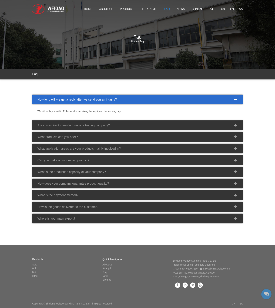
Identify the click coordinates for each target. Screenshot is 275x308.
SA (241, 9)
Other (35, 276)
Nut (34, 272)
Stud (34, 264)
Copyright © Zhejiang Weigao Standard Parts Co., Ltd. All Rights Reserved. (72, 303)
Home (88, 9)
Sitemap (106, 279)
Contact (198, 9)
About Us (106, 9)
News (181, 9)
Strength (149, 9)
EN (232, 9)
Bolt (34, 268)
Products (127, 9)
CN (223, 9)
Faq (167, 9)
